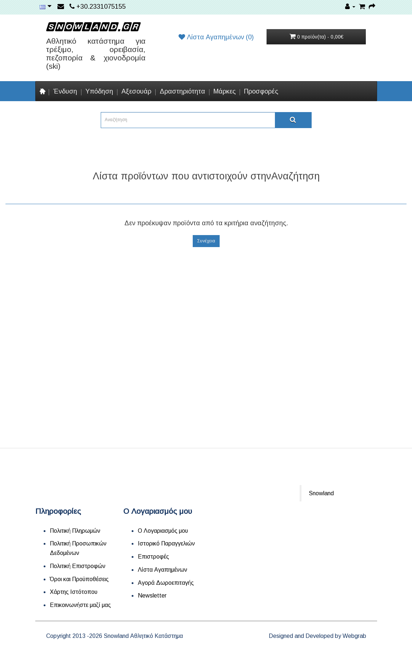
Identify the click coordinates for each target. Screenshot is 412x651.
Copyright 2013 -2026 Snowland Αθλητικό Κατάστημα (114, 636)
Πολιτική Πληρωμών (75, 531)
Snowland (321, 493)
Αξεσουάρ (136, 91)
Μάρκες (224, 91)
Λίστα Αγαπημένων (162, 570)
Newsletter (152, 595)
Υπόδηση (99, 91)
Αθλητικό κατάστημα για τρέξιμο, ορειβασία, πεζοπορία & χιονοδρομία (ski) (95, 53)
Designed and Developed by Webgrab (317, 636)
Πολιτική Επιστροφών (77, 566)
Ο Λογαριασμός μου (163, 531)
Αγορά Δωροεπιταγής (166, 583)
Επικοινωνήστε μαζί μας (80, 605)
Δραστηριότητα (182, 91)
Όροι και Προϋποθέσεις (79, 579)
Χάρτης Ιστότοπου (73, 592)
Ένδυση (65, 91)
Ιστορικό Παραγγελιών (166, 543)
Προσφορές (261, 91)
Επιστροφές (153, 556)
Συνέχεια (206, 240)
